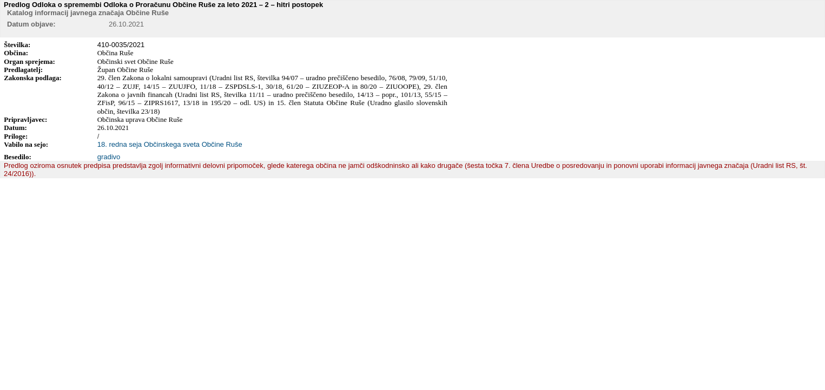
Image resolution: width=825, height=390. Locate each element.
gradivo (109, 157)
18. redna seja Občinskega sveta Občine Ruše (169, 144)
